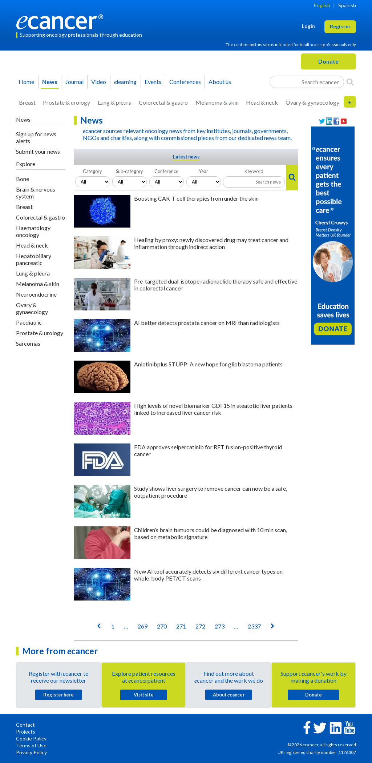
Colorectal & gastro (163, 102)
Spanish (347, 5)
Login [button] (308, 26)
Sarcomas (28, 343)
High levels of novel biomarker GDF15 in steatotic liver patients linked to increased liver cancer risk (213, 409)
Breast (27, 102)
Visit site (144, 695)
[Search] (350, 82)
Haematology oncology (33, 231)
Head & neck (262, 102)
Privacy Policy (31, 752)
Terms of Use (31, 745)
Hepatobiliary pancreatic (33, 259)
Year (203, 171)
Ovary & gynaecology (312, 102)
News (49, 81)
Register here (58, 695)
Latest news (186, 157)
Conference (166, 171)
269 (142, 626)
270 (162, 626)
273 (220, 626)
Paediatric (29, 322)
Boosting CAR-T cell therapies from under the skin (196, 198)
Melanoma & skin (217, 102)
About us (220, 81)
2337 (254, 626)
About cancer (228, 695)
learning (125, 81)
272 (200, 626)
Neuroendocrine (36, 294)
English (322, 5)
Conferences (185, 81)
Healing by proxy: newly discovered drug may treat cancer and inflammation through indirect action (211, 243)
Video (98, 81)
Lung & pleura (115, 102)
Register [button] (340, 26)
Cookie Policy (31, 738)
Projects (25, 731)
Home (26, 81)
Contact (25, 725)
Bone (22, 178)
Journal (74, 81)
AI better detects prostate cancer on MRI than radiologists (207, 322)
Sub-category (129, 171)
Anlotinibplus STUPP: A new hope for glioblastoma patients (208, 364)
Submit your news (38, 151)
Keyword (253, 171)
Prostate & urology (66, 102)
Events (153, 81)
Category (92, 171)
